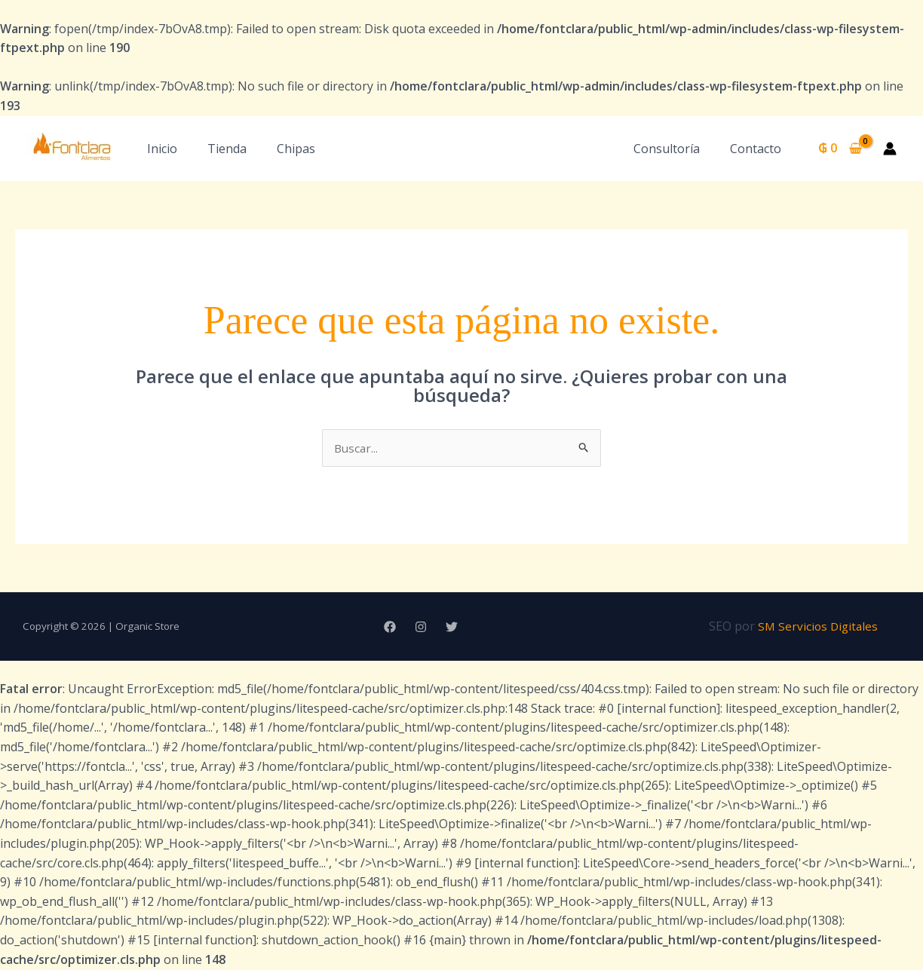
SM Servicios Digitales (818, 627)
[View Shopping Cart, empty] (839, 148)
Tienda (227, 148)
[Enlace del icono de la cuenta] (890, 148)
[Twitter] (452, 628)
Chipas (296, 148)
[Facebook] (390, 628)
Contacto (758, 148)
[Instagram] (421, 628)
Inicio (162, 148)
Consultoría (675, 148)
